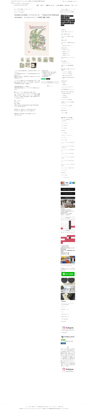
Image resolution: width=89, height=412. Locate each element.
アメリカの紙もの (64, 132)
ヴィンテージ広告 (64, 175)
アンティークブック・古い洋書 (66, 105)
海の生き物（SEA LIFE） (67, 93)
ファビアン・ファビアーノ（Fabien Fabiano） (67, 165)
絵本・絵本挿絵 (20, 9)
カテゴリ (42, 5)
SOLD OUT (50, 82)
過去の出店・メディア (65, 309)
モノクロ (62, 25)
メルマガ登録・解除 (64, 319)
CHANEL (70, 19)
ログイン (75, 1)
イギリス (62, 17)
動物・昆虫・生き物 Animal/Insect (67, 91)
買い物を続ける (45, 76)
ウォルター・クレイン (28, 9)
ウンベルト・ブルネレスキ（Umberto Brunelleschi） (67, 147)
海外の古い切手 (63, 40)
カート (76, 5)
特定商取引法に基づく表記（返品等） (49, 72)
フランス (66, 21)
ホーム (15, 9)
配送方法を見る (45, 70)
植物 (69, 21)
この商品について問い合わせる (48, 73)
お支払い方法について (65, 314)
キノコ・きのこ (63, 137)
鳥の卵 (64, 82)
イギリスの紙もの (21, 12)
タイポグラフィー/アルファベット (67, 135)
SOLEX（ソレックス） (66, 51)
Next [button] (56, 39)
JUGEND (72, 23)
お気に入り (50, 86)
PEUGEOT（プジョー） (67, 55)
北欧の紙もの (63, 130)
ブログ (72, 5)
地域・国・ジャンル (50, 5)
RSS (62, 321)
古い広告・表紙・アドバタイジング (67, 31)
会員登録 (70, 1)
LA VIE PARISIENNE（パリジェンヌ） (67, 89)
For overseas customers (68, 193)
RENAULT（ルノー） (66, 53)
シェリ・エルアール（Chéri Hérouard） (67, 161)
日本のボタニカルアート (67, 45)
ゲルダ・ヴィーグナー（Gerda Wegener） (67, 150)
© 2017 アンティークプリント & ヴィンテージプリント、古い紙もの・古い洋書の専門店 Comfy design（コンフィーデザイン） (44, 408)
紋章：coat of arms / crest (67, 75)
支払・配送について (33, 406)
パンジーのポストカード (65, 177)
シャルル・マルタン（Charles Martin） (67, 154)
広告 (73, 19)
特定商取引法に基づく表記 (43, 406)
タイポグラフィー (67, 23)
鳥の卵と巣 (64, 84)
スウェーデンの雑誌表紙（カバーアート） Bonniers (67, 120)
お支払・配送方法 (60, 5)
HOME (37, 5)
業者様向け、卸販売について (68, 189)
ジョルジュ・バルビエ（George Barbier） (67, 143)
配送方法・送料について (65, 316)
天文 (67, 19)
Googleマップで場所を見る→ (66, 214)
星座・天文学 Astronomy (65, 34)
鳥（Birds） (65, 95)
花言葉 (62, 23)
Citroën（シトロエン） (67, 49)
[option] (36, 39)
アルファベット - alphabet (67, 73)
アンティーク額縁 (64, 112)
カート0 (65, 1)
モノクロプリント (64, 170)
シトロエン (73, 21)
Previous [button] (16, 39)
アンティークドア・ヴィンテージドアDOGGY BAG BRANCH (67, 304)
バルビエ (62, 21)
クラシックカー (63, 19)
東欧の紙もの (63, 172)
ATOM (65, 321)
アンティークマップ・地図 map (66, 99)
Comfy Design (64, 332)
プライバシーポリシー (53, 406)
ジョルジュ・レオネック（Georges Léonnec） (67, 158)
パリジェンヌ (67, 17)
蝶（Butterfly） (65, 97)
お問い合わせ (67, 5)
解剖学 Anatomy (64, 110)
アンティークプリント (21, 10)
